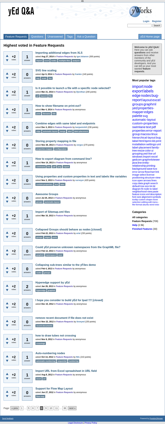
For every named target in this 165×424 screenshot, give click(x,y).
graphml (149, 104)
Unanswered (55, 36)
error (135, 171)
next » (72, 408)
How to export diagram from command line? (63, 158)
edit (150, 202)
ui (152, 150)
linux (154, 134)
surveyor (79, 180)
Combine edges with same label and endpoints (65, 123)
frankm (78, 74)
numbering (73, 361)
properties (139, 130)
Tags (70, 36)
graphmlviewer (151, 159)
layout (147, 100)
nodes (146, 95)
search (154, 183)
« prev (14, 408)
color (148, 150)
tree (142, 186)
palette (137, 116)
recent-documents (44, 326)
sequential (62, 361)
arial (78, 233)
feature (136, 194)
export (137, 91)
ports (54, 237)
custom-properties (145, 123)
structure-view (152, 177)
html (141, 141)
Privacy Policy (91, 423)
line (140, 162)
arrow (141, 171)
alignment (147, 197)
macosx (145, 134)
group (136, 134)
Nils (78, 357)
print (158, 141)
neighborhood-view (142, 191)
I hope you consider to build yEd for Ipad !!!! (63, 300)
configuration (61, 149)
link (157, 171)
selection (136, 202)
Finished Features (142, 229)
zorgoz (79, 145)
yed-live (147, 153)
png (59, 167)
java (134, 162)
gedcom (137, 159)
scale (44, 78)
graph (146, 183)
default (136, 186)
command (40, 167)
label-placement (141, 147)
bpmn (148, 141)
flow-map (40, 396)
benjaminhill (81, 127)
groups (137, 104)
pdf (154, 127)
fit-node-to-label (149, 189)
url (154, 153)
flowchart (150, 171)
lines (154, 180)
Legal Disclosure (75, 423)
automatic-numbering (45, 361)
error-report (153, 130)
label (135, 141)
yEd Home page (150, 36)
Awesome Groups (46, 194)
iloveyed (80, 321)
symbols (156, 197)
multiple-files (64, 61)
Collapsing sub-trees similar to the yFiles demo (65, 264)
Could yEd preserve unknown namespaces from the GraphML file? (77, 247)
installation (139, 144)
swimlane (139, 127)
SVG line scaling (45, 70)
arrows (147, 180)
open (140, 180)
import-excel (150, 156)
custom (142, 199)
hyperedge (41, 290)
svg (145, 116)
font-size (136, 197)
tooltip (135, 199)
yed (135, 108)
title (54, 114)
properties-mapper (143, 110)
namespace (51, 255)
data (140, 183)
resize (141, 150)
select (143, 174)
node (148, 86)
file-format (137, 204)
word (152, 204)
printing (151, 165)
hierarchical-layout (143, 137)
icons (143, 194)
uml (158, 144)
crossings (40, 343)
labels (148, 91)
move (155, 199)
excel (156, 100)
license (151, 174)
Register (156, 21)
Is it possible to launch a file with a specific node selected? (73, 88)
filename (46, 114)
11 (56, 408)
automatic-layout (144, 119)
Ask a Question (86, 36)
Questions (37, 36)
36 (64, 408)
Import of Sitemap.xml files (52, 211)
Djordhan (80, 92)
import (137, 86)
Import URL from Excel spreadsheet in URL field (66, 370)
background (139, 168)
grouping (137, 153)
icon (134, 180)
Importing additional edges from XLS (58, 52)
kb (153, 141)
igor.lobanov (83, 56)
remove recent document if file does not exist (64, 317)
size (147, 186)
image (135, 174)
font (155, 168)
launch (44, 96)
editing (144, 202)
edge (136, 95)
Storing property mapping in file (55, 141)
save (149, 168)
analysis (76, 61)
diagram (136, 189)
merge (62, 131)
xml (148, 194)
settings (151, 144)
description (155, 194)
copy (135, 183)
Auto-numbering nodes (50, 353)
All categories (140, 217)
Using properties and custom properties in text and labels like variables (81, 176)
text (148, 127)
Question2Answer (156, 418)
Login (146, 21)
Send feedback (7, 418)
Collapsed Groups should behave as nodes (63, 229)
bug (158, 137)
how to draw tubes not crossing (55, 335)
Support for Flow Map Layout (54, 388)
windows (137, 156)
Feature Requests (16, 36)
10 (51, 408)
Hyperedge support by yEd (52, 282)
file (50, 96)
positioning (138, 177)
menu (155, 202)
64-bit (152, 186)
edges (148, 112)
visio (157, 204)
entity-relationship (141, 164)
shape (149, 199)
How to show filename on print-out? (58, 105)
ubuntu (145, 204)
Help (134, 225)
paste (155, 191)
